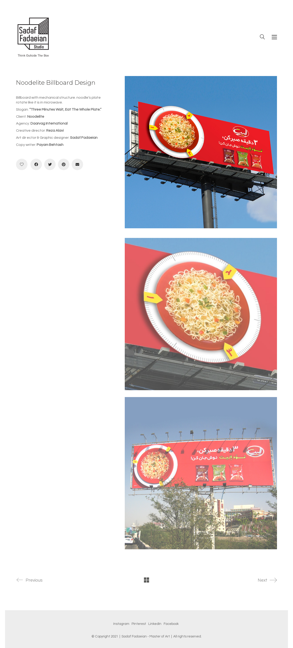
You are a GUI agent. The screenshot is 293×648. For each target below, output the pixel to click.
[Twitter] (50, 164)
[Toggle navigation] (274, 37)
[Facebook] (36, 164)
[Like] (21, 164)
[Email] (77, 164)
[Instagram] (121, 624)
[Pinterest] (63, 164)
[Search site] (262, 37)
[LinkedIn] (154, 624)
